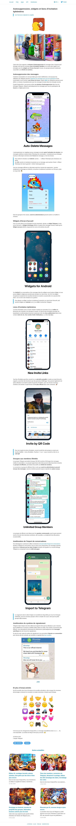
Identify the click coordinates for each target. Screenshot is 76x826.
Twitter (64, 2)
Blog (34, 824)
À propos (29, 824)
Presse (39, 824)
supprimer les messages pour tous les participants (43, 78)
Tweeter (27, 743)
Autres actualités (38, 750)
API (27, 2)
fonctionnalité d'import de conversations (50, 544)
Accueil (11, 2)
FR (56, 2)
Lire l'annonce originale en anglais (24, 15)
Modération (34, 2)
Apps (22, 2)
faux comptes (47, 635)
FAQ (17, 2)
